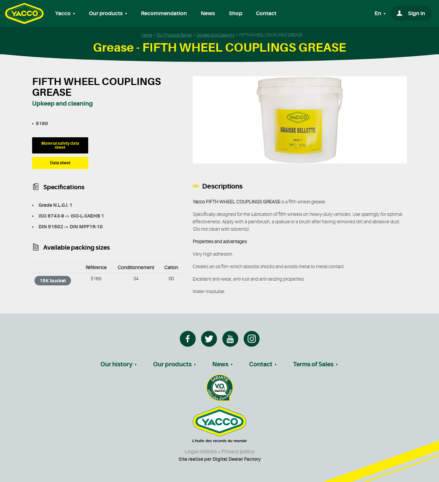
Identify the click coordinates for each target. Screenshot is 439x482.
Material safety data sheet (60, 145)
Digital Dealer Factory (237, 459)
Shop (235, 13)
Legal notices (201, 452)
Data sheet (60, 163)
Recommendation (164, 13)
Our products (172, 364)
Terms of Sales (313, 364)
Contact (266, 13)
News (208, 13)
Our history (116, 364)
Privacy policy (237, 452)
